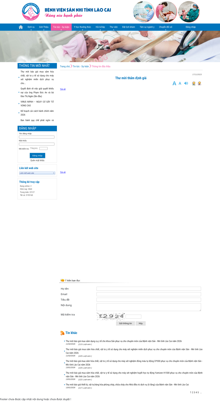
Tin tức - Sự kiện (81, 66)
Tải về (63, 89)
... (201, 392)
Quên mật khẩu (37, 160)
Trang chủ (65, 66)
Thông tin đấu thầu (101, 66)
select (53, 173)
